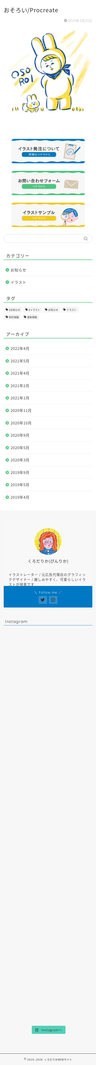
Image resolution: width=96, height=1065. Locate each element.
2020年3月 (20, 460)
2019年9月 (20, 472)
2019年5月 (20, 484)
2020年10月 (21, 423)
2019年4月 (20, 497)
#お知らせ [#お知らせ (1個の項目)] (14, 310)
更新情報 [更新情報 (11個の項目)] (32, 317)
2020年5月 (20, 447)
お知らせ (18, 270)
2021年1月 (20, 398)
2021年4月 (20, 373)
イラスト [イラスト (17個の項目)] (71, 310)
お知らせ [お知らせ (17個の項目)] (53, 310)
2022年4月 (20, 348)
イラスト (18, 282)
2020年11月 (21, 410)
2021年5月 (20, 361)
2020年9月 (20, 435)
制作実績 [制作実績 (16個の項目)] (14, 317)
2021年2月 (20, 385)
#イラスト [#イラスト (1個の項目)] (34, 310)
